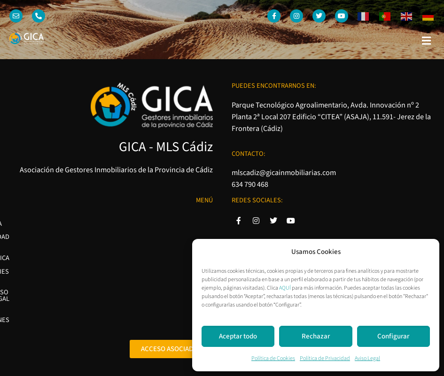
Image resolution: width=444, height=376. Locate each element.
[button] (427, 41)
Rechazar (316, 336)
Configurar (393, 336)
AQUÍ (285, 288)
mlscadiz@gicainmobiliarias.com (284, 172)
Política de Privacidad (325, 358)
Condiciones (192, 286)
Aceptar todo (238, 336)
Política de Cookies (273, 358)
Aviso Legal (367, 358)
